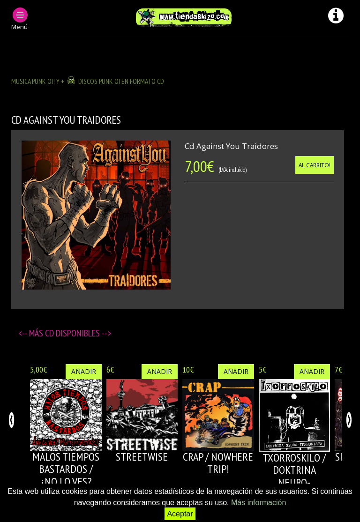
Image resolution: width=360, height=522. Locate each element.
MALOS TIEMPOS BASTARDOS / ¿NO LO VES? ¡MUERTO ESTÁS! (65, 475)
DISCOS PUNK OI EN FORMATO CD (121, 81)
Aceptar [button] (180, 514)
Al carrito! (314, 165)
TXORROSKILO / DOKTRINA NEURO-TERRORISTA (294, 476)
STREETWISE (142, 456)
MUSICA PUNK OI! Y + (37, 81)
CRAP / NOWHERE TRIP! (218, 462)
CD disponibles (73, 333)
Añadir (83, 371)
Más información (258, 503)
